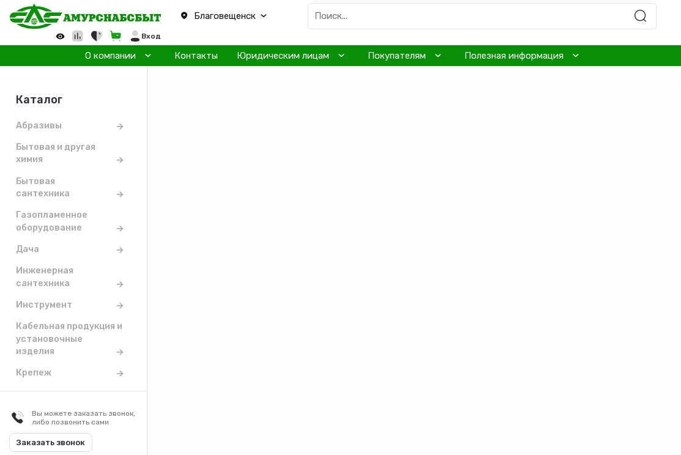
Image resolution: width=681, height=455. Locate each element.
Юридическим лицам (283, 55)
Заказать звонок (51, 442)
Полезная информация (514, 55)
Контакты (196, 55)
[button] (227, 16)
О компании (110, 55)
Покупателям (397, 55)
